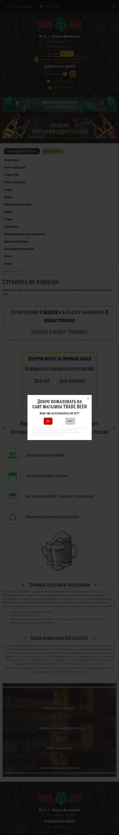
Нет (70, 421)
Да (48, 421)
